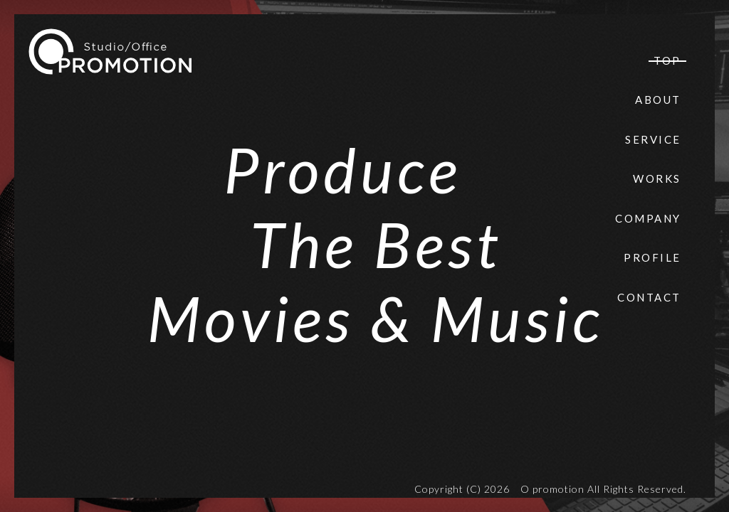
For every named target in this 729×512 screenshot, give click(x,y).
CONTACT (649, 297)
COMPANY (648, 218)
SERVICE (653, 139)
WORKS (657, 178)
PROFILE (652, 257)
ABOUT (658, 99)
